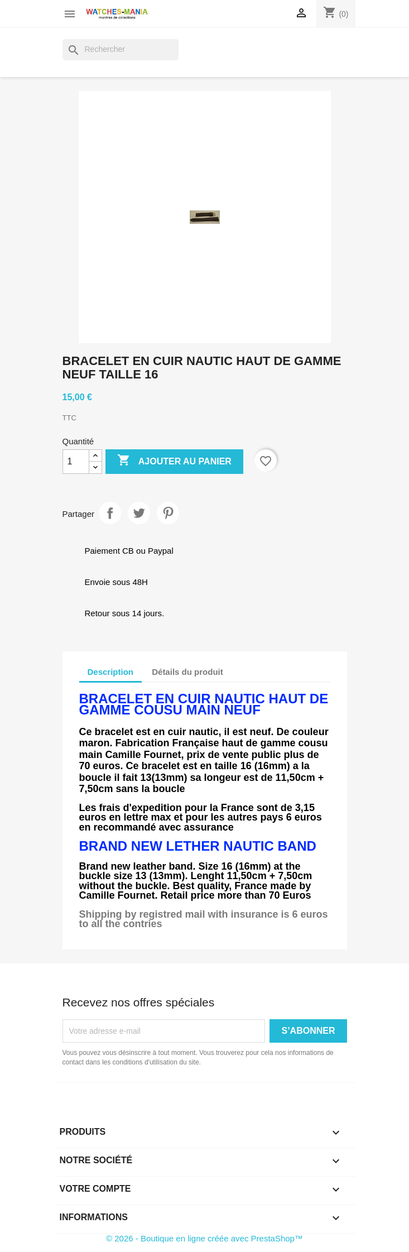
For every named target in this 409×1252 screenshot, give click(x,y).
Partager (110, 513)
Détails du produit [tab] (187, 672)
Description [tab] (111, 672)
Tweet (139, 513)
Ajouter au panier (174, 461)
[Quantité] (75, 461)
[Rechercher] (120, 49)
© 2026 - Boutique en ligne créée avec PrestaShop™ (204, 1238)
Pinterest (168, 513)
